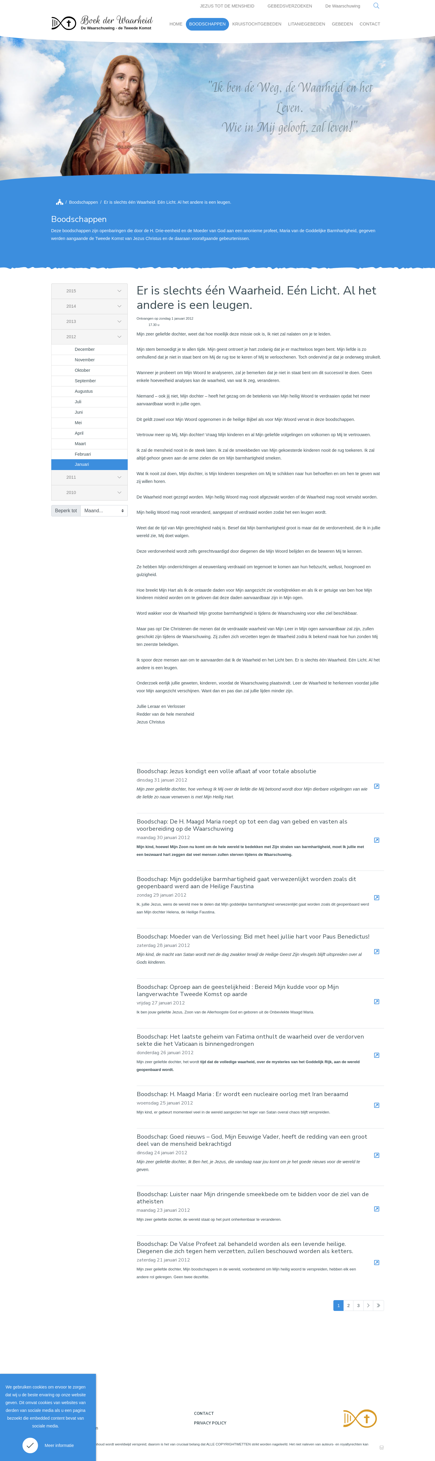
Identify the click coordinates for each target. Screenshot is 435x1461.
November (85, 359)
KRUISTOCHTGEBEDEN (257, 24)
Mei (78, 422)
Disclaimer (66, 1415)
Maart (80, 443)
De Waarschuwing (342, 6)
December (85, 349)
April (79, 433)
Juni (79, 412)
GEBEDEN (342, 24)
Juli (78, 401)
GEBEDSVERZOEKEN (290, 6)
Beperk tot (66, 510)
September (85, 380)
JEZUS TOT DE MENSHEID (227, 6)
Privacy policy (210, 1423)
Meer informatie (59, 1445)
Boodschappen (83, 202)
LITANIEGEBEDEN (306, 24)
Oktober (82, 370)
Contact (204, 1413)
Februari (83, 454)
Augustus (84, 391)
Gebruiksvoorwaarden (77, 1428)
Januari (82, 464)
